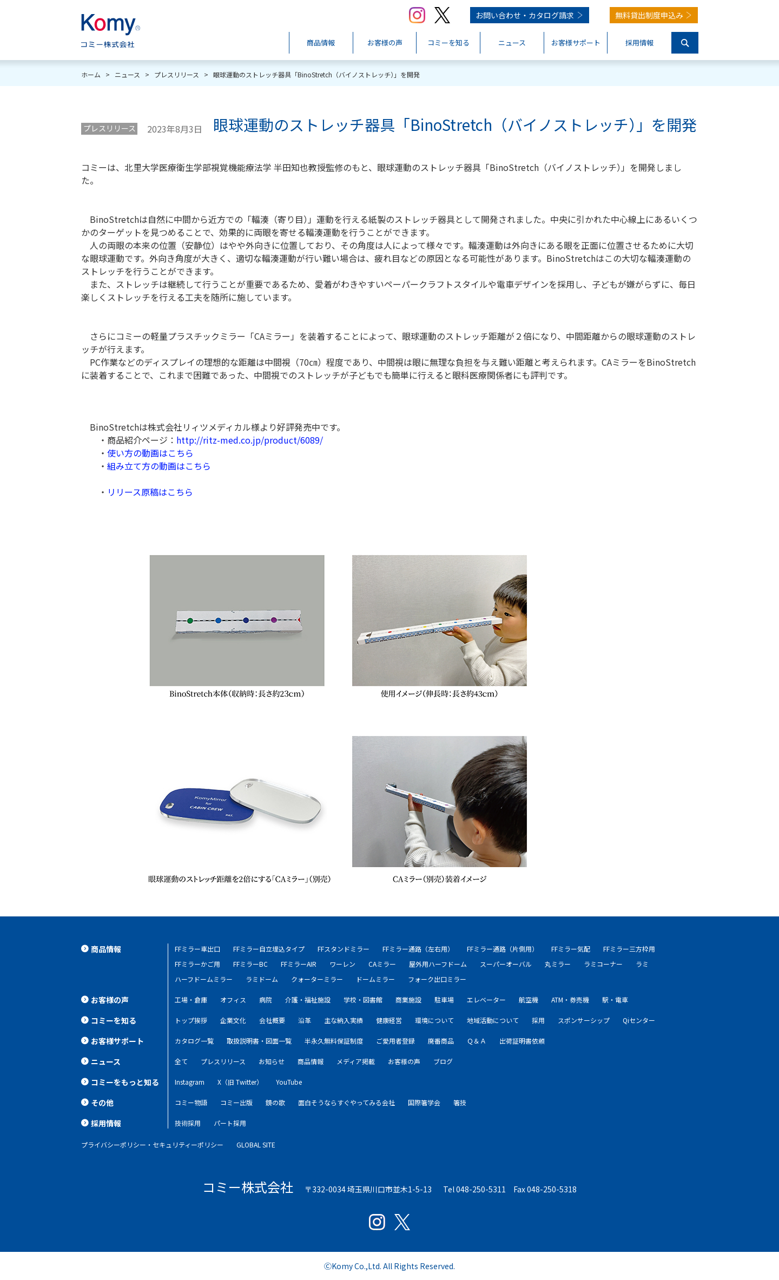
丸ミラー (558, 963)
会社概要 (272, 1020)
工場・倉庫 (191, 999)
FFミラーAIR (298, 963)
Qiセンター (639, 1020)
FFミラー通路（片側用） (502, 948)
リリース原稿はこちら (150, 491)
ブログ (443, 1061)
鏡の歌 (275, 1102)
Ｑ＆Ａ (476, 1040)
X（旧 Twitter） (240, 1081)
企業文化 (233, 1020)
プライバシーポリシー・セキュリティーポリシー (152, 1144)
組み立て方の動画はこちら (159, 465)
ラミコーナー (603, 963)
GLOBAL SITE (255, 1144)
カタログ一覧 (194, 1040)
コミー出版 (236, 1102)
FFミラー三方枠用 (629, 948)
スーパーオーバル (506, 963)
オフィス (233, 999)
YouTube (289, 1081)
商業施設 (408, 999)
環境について (434, 1020)
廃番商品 (441, 1040)
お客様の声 (404, 1061)
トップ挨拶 (191, 1020)
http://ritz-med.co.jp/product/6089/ (249, 439)
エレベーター (486, 999)
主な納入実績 (343, 1020)
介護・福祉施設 (308, 999)
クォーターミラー (317, 979)
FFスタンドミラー (343, 948)
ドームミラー (375, 979)
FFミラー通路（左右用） (418, 948)
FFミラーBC (250, 963)
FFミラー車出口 (197, 948)
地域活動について (493, 1020)
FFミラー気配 (570, 948)
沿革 (304, 1020)
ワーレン (342, 963)
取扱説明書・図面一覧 (259, 1040)
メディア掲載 (355, 1061)
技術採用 (188, 1122)
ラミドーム (262, 979)
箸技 (459, 1102)
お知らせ (272, 1061)
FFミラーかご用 (197, 963)
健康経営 (389, 1020)
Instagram (189, 1081)
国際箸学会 (424, 1102)
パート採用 (230, 1122)
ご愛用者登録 (395, 1040)
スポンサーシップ (584, 1020)
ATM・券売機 (570, 999)
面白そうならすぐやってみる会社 (346, 1102)
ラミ (642, 963)
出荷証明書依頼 (522, 1040)
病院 (265, 999)
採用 (538, 1020)
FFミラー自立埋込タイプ (269, 948)
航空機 (528, 999)
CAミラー (382, 963)
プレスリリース (109, 128)
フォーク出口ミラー (437, 979)
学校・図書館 (363, 999)
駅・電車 (615, 999)
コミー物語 (191, 1102)
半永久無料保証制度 (334, 1040)
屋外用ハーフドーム (438, 963)
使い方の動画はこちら (150, 452)
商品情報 (311, 1061)
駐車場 (444, 999)
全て (181, 1061)
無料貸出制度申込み (649, 15)
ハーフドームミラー (204, 979)
